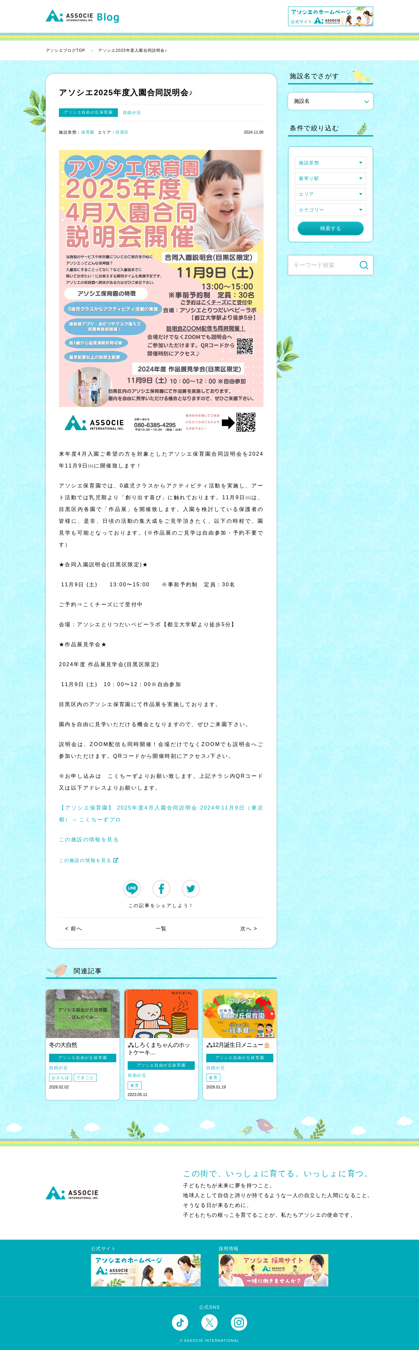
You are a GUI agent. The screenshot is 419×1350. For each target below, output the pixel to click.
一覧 (161, 928)
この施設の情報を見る (89, 839)
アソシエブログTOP (65, 50)
